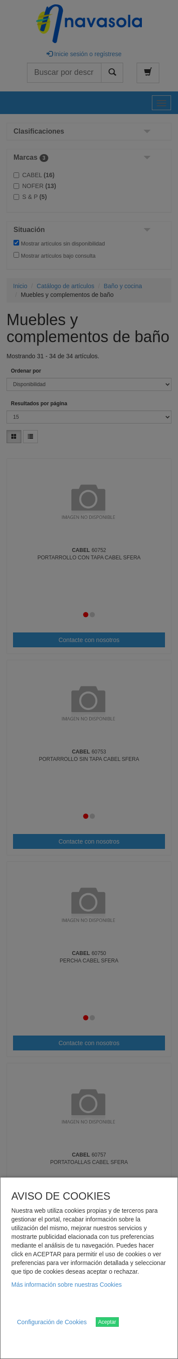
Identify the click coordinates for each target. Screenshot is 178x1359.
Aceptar (107, 1322)
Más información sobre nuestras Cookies (66, 1284)
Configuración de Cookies (52, 1322)
